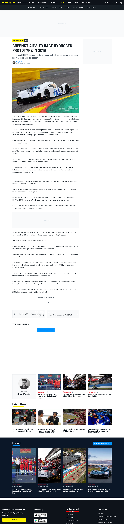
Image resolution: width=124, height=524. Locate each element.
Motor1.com (69, 517)
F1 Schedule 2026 (43, 7)
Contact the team (103, 519)
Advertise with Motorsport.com (107, 516)
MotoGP (31, 3)
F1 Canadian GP (91, 7)
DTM (76, 3)
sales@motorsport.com (105, 522)
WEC (62, 3)
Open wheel (86, 3)
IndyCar (53, 3)
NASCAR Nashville (78, 7)
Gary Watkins (20, 62)
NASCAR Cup (42, 3)
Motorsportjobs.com (72, 520)
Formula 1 (20, 3)
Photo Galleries (57, 7)
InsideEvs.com (70, 514)
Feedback (100, 513)
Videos (67, 7)
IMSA (69, 3)
